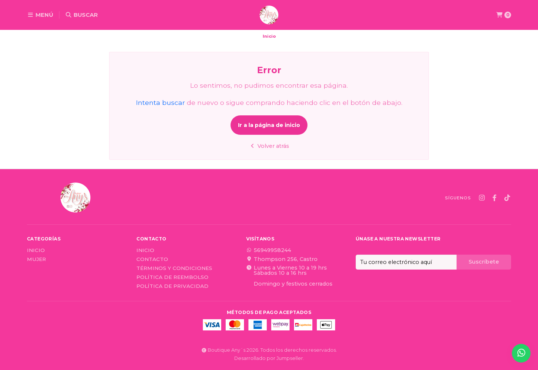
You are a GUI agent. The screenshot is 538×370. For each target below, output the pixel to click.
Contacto (152, 259)
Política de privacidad (172, 286)
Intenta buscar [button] (160, 102)
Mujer (36, 259)
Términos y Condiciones (174, 268)
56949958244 (268, 250)
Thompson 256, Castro (282, 259)
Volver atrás (269, 146)
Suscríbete (484, 261)
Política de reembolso (172, 277)
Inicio (36, 250)
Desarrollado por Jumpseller (268, 358)
